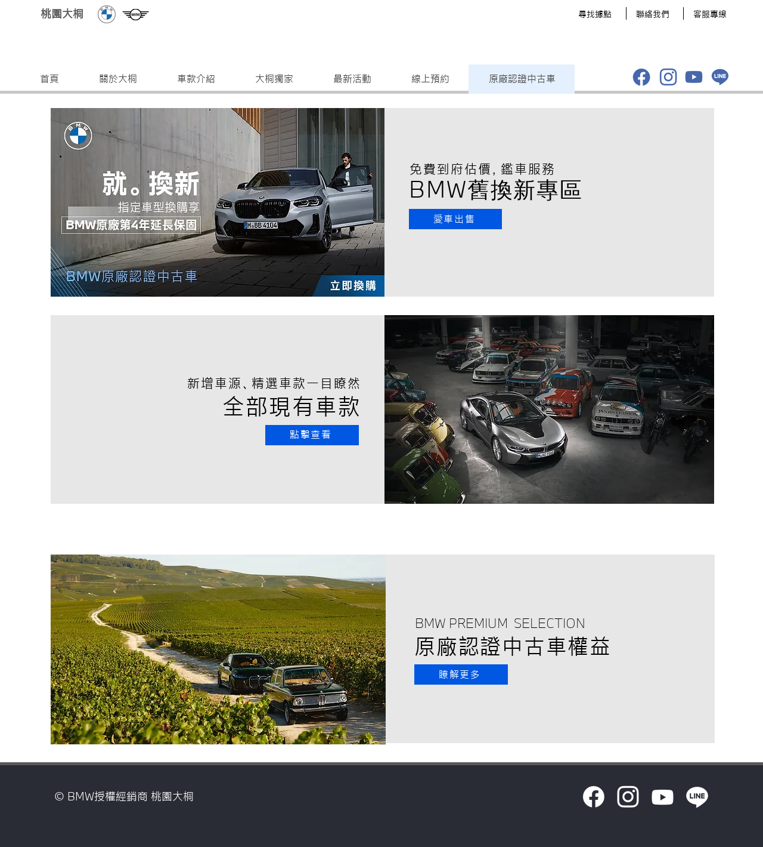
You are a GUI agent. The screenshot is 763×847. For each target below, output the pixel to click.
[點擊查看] (312, 435)
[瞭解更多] (461, 674)
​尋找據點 (595, 14)
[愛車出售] (455, 219)
